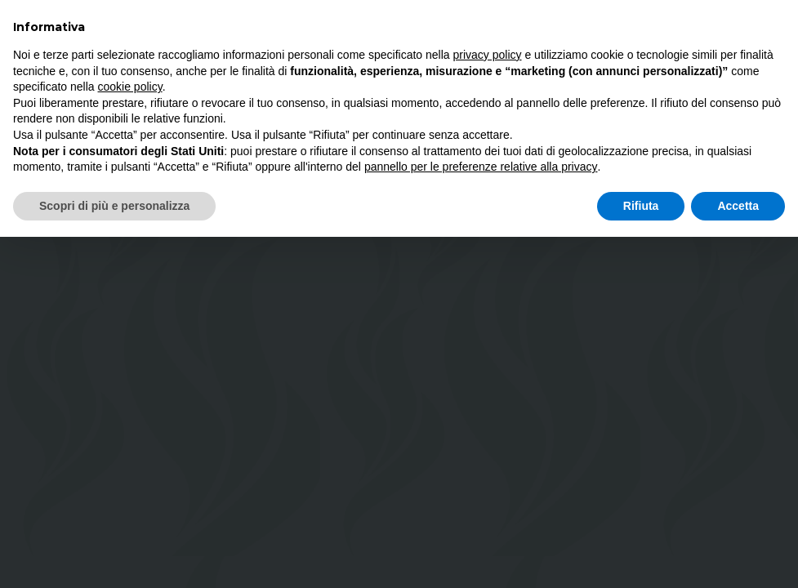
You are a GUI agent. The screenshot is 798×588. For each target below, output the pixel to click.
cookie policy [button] (130, 86)
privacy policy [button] (487, 54)
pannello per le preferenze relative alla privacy (481, 166)
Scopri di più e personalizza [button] (114, 205)
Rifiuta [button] (641, 205)
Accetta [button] (738, 205)
